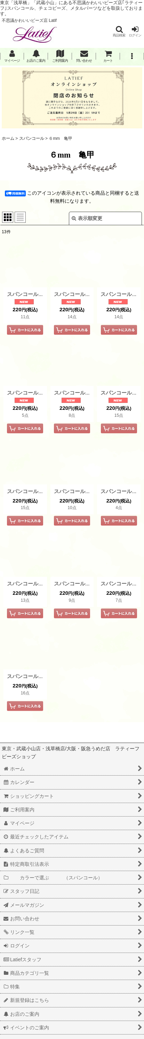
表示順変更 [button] (87, 218)
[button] (119, 31)
